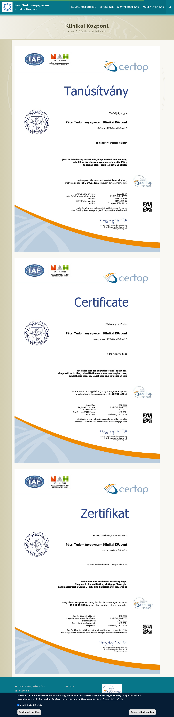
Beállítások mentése (29, 712)
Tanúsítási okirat (83, 31)
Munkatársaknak (153, 6)
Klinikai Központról (83, 6)
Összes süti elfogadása (142, 712)
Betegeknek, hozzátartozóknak (119, 6)
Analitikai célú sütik (31, 705)
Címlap (71, 31)
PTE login (69, 686)
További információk (113, 699)
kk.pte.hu (24, 690)
